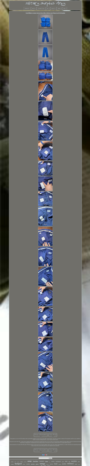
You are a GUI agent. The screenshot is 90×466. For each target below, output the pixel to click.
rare (79, 461)
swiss (52, 461)
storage (12, 464)
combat (28, 464)
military (70, 463)
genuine (33, 464)
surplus (74, 461)
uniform (12, 461)
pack (63, 461)
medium (21, 461)
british (42, 461)
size (69, 461)
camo (46, 461)
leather (35, 461)
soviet (25, 461)
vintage (42, 464)
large (15, 461)
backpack (18, 464)
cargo (79, 464)
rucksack (58, 461)
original (59, 464)
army (30, 461)
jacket (64, 464)
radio (76, 464)
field (55, 464)
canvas (51, 464)
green (37, 464)
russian (47, 464)
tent (66, 461)
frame (24, 464)
